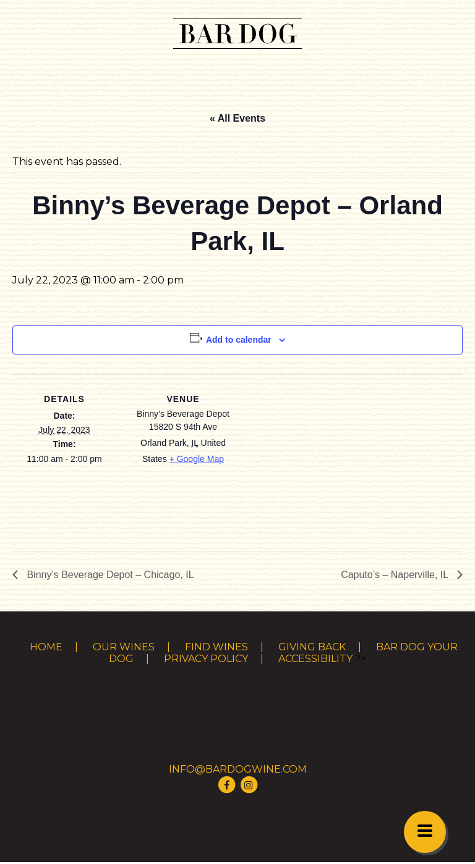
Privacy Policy (206, 659)
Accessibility (315, 659)
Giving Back (312, 647)
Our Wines (124, 647)
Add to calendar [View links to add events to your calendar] (239, 340)
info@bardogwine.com (238, 769)
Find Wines (216, 647)
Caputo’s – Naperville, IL (396, 574)
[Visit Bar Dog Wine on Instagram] (249, 784)
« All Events (237, 118)
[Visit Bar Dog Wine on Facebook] (226, 784)
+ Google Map (196, 459)
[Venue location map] (315, 460)
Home (46, 647)
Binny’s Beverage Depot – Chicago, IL (109, 574)
